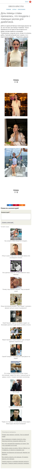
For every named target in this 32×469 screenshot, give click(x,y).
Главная (8, 9)
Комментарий (5, 212)
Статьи (14, 9)
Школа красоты (16, 6)
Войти (27, 1)
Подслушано (21, 9)
